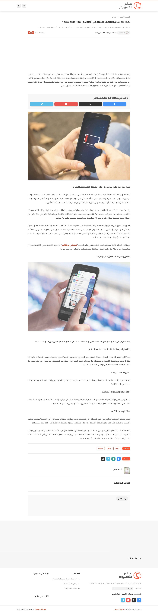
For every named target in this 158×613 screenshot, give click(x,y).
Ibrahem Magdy (40, 609)
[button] (119, 459)
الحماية (77, 5)
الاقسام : (138, 588)
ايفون (48, 5)
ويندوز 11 (93, 5)
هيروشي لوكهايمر (69, 245)
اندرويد (56, 5)
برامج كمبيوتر (110, 5)
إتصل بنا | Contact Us (71, 583)
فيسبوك (84, 5)
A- (29, 32)
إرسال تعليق (122, 498)
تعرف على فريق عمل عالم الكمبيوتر (66, 578)
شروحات (100, 448)
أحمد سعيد (122, 32)
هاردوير (33, 5)
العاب (62, 5)
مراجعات (41, 5)
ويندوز (101, 5)
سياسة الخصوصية (72, 588)
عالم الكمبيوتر (119, 609)
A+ (33, 32)
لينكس (69, 5)
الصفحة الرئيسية (125, 17)
